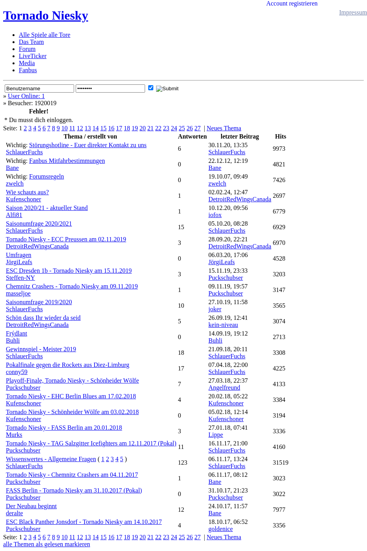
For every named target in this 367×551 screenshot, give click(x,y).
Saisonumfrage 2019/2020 (39, 302)
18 (127, 128)
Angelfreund (224, 387)
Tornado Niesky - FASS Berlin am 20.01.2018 (64, 427)
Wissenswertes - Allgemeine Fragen (51, 459)
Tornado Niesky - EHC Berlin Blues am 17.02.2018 (71, 396)
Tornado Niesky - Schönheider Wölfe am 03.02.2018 (72, 412)
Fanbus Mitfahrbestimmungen (67, 160)
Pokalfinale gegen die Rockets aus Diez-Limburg (67, 364)
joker (215, 309)
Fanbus (28, 70)
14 (96, 128)
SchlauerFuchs (24, 152)
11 (72, 128)
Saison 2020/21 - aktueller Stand (47, 207)
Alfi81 (14, 215)
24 (174, 128)
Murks (14, 434)
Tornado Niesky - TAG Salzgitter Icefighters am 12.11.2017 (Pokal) (91, 443)
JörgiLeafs (19, 262)
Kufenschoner (23, 199)
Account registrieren (292, 3)
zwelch (15, 183)
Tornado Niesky (45, 15)
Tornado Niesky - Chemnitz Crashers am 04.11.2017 (72, 474)
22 (158, 128)
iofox (215, 215)
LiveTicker (33, 56)
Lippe (216, 434)
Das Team (31, 41)
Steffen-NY (20, 277)
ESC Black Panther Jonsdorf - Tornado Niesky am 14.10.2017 (84, 521)
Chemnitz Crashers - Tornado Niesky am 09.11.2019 (72, 286)
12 (80, 128)
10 (64, 128)
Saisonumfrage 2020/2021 (39, 223)
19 (135, 128)
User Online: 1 (26, 96)
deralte (14, 513)
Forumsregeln (46, 176)
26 (190, 128)
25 (182, 128)
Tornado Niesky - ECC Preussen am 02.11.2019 (66, 239)
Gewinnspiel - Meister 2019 (41, 349)
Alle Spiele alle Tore (44, 34)
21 (150, 128)
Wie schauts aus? (27, 192)
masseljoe (18, 293)
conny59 (16, 372)
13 (88, 128)
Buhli (13, 340)
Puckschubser (226, 277)
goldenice (221, 528)
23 (166, 128)
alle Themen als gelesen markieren (46, 544)
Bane (12, 167)
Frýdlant (16, 333)
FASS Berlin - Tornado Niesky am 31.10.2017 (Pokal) (74, 490)
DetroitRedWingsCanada (240, 199)
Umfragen (18, 255)
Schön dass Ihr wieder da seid (43, 317)
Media (27, 63)
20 (143, 128)
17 (119, 128)
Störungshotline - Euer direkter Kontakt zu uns (88, 145)
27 (197, 128)
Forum (27, 49)
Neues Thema (224, 128)
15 (103, 128)
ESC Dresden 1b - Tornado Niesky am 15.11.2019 (69, 270)
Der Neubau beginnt (31, 506)
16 (111, 128)
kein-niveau (223, 324)
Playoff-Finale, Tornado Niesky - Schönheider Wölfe (72, 380)
